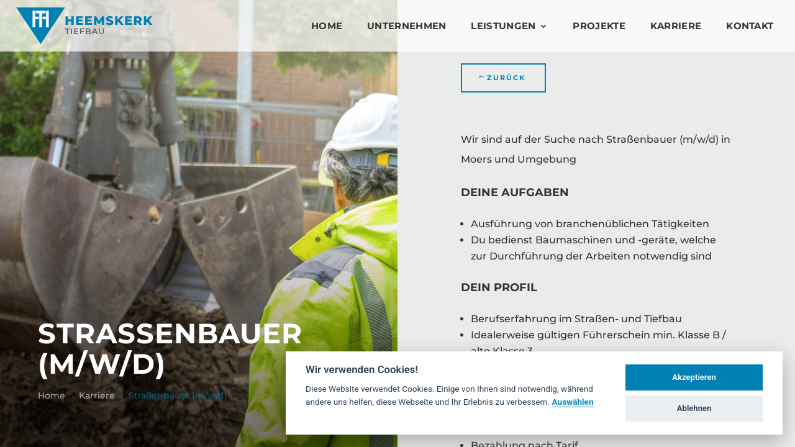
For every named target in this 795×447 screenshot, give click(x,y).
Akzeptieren (694, 377)
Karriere (675, 26)
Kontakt (749, 26)
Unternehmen (406, 26)
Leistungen (503, 26)
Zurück (506, 77)
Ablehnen (694, 408)
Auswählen (573, 402)
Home (326, 26)
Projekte (599, 26)
